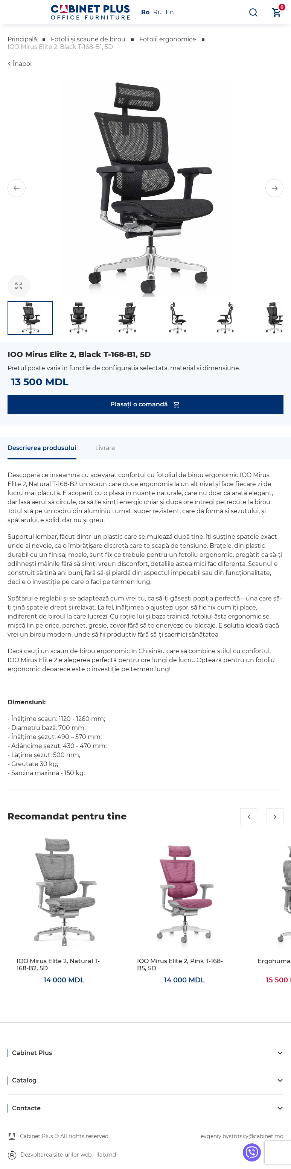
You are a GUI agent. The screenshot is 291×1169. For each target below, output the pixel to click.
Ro (145, 12)
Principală (22, 39)
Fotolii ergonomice (167, 39)
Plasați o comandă (145, 404)
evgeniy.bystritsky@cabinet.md (242, 1136)
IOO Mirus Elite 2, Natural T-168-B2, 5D (58, 965)
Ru (157, 12)
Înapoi (22, 63)
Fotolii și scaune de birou (88, 39)
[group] (145, 188)
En (170, 12)
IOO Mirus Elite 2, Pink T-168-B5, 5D (180, 965)
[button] (17, 188)
